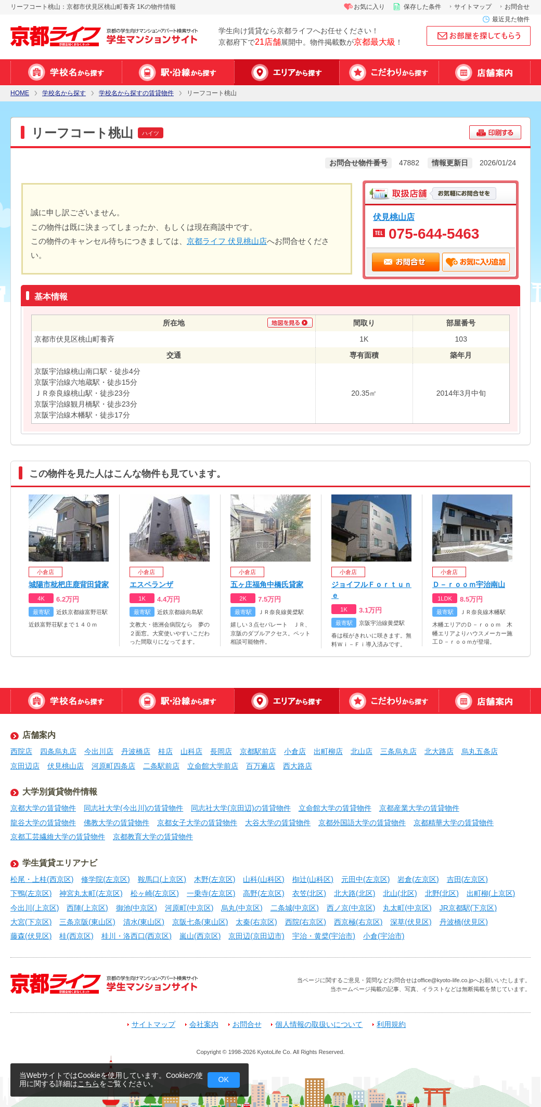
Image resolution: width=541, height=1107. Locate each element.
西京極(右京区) (358, 922)
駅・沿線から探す (178, 72)
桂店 (165, 751)
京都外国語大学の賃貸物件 (362, 822)
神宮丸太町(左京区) (90, 893)
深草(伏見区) (410, 922)
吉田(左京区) (467, 879)
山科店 (191, 751)
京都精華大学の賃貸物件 (454, 822)
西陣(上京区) (87, 908)
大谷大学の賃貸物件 (278, 822)
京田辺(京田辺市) (256, 936)
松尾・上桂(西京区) (41, 879)
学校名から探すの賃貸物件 (136, 93)
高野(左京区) (263, 893)
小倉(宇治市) (383, 936)
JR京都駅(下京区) (468, 908)
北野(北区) (442, 893)
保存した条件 (422, 6)
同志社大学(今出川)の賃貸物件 (133, 808)
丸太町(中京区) (407, 908)
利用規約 (391, 1024)
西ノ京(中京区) (351, 908)
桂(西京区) (76, 936)
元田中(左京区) (365, 879)
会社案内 (203, 1024)
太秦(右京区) (256, 922)
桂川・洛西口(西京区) (136, 936)
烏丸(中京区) (241, 908)
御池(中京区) (136, 908)
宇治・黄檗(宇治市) (323, 936)
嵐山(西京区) (200, 936)
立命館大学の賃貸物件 (335, 808)
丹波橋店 (135, 751)
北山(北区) (400, 893)
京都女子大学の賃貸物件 (197, 822)
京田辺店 (25, 766)
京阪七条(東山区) (200, 922)
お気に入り (369, 6)
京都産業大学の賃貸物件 (419, 808)
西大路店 (297, 766)
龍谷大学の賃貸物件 (43, 822)
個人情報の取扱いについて (319, 1024)
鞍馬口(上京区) (162, 879)
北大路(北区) (354, 893)
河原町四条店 (113, 766)
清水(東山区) (143, 922)
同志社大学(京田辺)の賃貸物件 (240, 808)
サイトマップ (473, 6)
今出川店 (98, 751)
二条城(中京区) (294, 908)
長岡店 (221, 751)
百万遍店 (260, 766)
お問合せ (517, 6)
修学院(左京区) (105, 879)
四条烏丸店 (58, 751)
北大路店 (439, 751)
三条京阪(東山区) (87, 922)
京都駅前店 (258, 751)
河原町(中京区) (189, 908)
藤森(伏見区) (30, 936)
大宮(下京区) (30, 922)
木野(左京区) (214, 879)
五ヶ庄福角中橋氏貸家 (266, 584)
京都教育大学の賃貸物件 (153, 836)
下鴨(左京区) (30, 893)
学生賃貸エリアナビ (59, 862)
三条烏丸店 (398, 751)
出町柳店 (328, 751)
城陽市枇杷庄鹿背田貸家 (69, 584)
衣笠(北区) (309, 893)
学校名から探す (66, 72)
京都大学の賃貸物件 (43, 808)
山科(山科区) (263, 879)
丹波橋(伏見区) (464, 922)
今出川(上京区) (34, 908)
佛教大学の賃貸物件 (116, 822)
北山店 (361, 751)
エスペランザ (151, 584)
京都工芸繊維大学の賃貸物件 (57, 836)
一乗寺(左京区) (211, 893)
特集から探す (389, 72)
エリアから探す (286, 72)
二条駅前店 (161, 766)
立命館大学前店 (212, 766)
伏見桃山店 (394, 217)
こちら (88, 1083)
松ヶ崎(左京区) (155, 893)
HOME (19, 93)
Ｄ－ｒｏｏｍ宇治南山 (468, 584)
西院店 (21, 751)
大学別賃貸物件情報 (59, 791)
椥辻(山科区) (312, 879)
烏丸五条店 (479, 751)
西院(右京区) (305, 922)
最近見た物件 (511, 19)
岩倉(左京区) (418, 879)
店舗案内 (485, 72)
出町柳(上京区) (491, 893)
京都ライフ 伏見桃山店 (227, 241)
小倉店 (295, 751)
